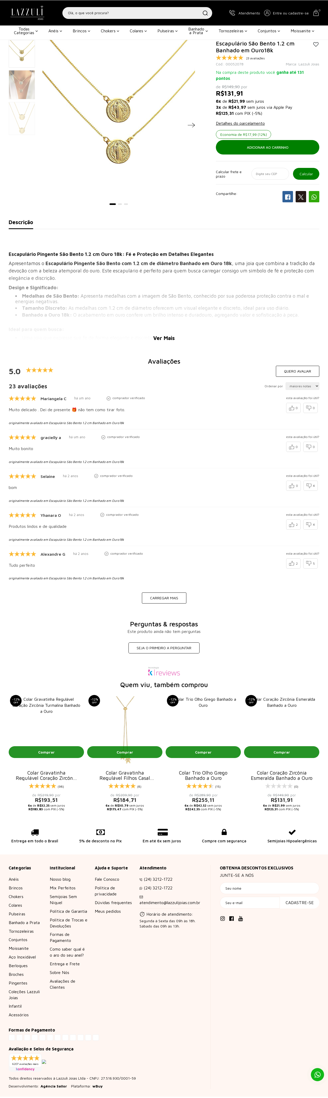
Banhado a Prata (198, 31)
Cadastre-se (300, 903)
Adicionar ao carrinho (267, 147)
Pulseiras (167, 30)
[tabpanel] (118, 120)
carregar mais (164, 598)
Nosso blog (60, 880)
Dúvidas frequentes (113, 903)
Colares (138, 30)
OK (306, 174)
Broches (16, 975)
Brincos (81, 30)
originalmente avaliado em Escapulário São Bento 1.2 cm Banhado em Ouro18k (66, 423)
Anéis (55, 30)
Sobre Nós (59, 973)
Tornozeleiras (232, 30)
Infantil (15, 1007)
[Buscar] (205, 13)
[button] (286, 13)
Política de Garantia (68, 912)
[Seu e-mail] (250, 904)
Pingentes (18, 984)
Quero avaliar (297, 371)
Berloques (18, 967)
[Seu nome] (269, 889)
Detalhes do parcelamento (240, 123)
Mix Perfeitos (63, 889)
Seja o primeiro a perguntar (164, 648)
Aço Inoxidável (22, 958)
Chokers (110, 30)
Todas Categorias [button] (26, 31)
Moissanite (302, 30)
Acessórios (19, 1016)
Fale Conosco (107, 880)
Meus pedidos (108, 912)
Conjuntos (269, 30)
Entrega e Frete (65, 965)
